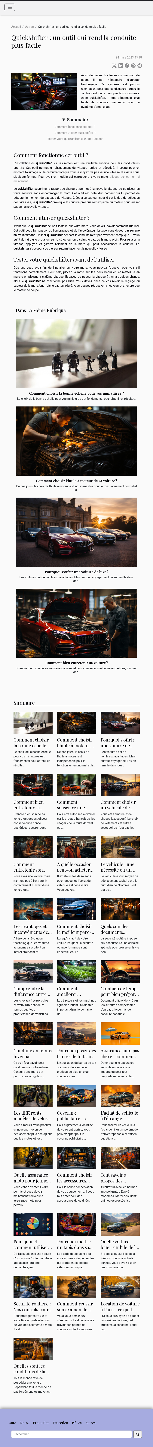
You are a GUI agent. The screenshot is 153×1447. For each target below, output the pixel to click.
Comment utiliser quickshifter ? (75, 133)
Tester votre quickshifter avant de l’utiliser (75, 139)
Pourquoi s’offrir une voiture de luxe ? (76, 571)
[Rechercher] (71, 1434)
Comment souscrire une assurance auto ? (73, 807)
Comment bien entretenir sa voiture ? (76, 662)
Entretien (60, 1423)
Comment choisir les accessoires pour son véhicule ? (76, 1180)
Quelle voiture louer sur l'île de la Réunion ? (119, 1247)
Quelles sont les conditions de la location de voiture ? (29, 1374)
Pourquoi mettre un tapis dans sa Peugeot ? (74, 1247)
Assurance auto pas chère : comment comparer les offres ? (120, 1059)
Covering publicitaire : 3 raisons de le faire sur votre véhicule (75, 1121)
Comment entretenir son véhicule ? (28, 870)
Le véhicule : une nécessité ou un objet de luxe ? (117, 870)
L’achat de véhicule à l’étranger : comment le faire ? (120, 1118)
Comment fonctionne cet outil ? (75, 127)
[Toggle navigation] (10, 7)
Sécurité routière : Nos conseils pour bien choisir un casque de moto (32, 1312)
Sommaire (77, 119)
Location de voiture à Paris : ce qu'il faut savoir (120, 1309)
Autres (29, 26)
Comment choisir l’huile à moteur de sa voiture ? (76, 480)
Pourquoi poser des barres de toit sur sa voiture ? (76, 1056)
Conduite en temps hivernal (33, 1053)
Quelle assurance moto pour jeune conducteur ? (31, 1180)
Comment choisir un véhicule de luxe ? (118, 807)
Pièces (77, 1423)
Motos (24, 1423)
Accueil (16, 26)
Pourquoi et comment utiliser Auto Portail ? (31, 1247)
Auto (12, 1423)
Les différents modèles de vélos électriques (30, 1118)
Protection (41, 1423)
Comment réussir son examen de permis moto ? (75, 1309)
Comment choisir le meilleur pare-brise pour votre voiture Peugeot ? (74, 934)
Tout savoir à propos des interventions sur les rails (118, 1183)
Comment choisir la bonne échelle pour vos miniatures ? (76, 393)
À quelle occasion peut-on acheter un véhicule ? (74, 870)
